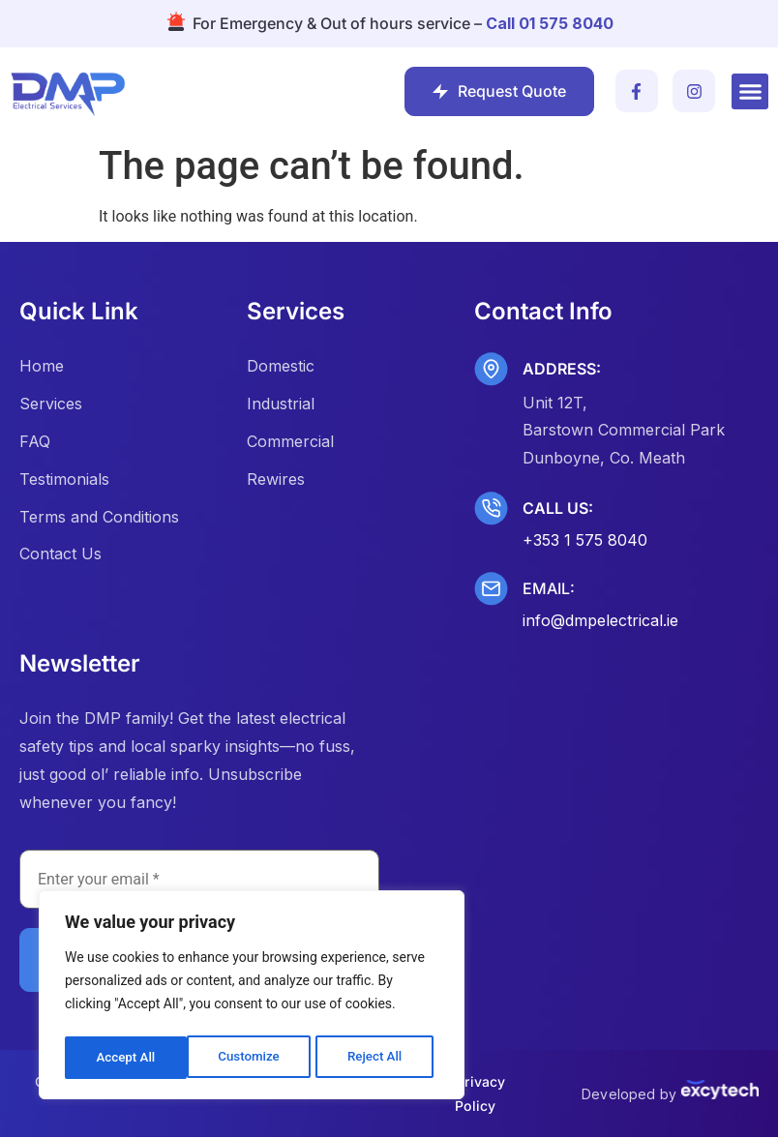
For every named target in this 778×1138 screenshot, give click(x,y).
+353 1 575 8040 (585, 540)
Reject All (253, 1057)
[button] (750, 92)
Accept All (378, 1057)
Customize (126, 1057)
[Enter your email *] (199, 880)
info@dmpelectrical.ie (600, 620)
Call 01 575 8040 (549, 23)
